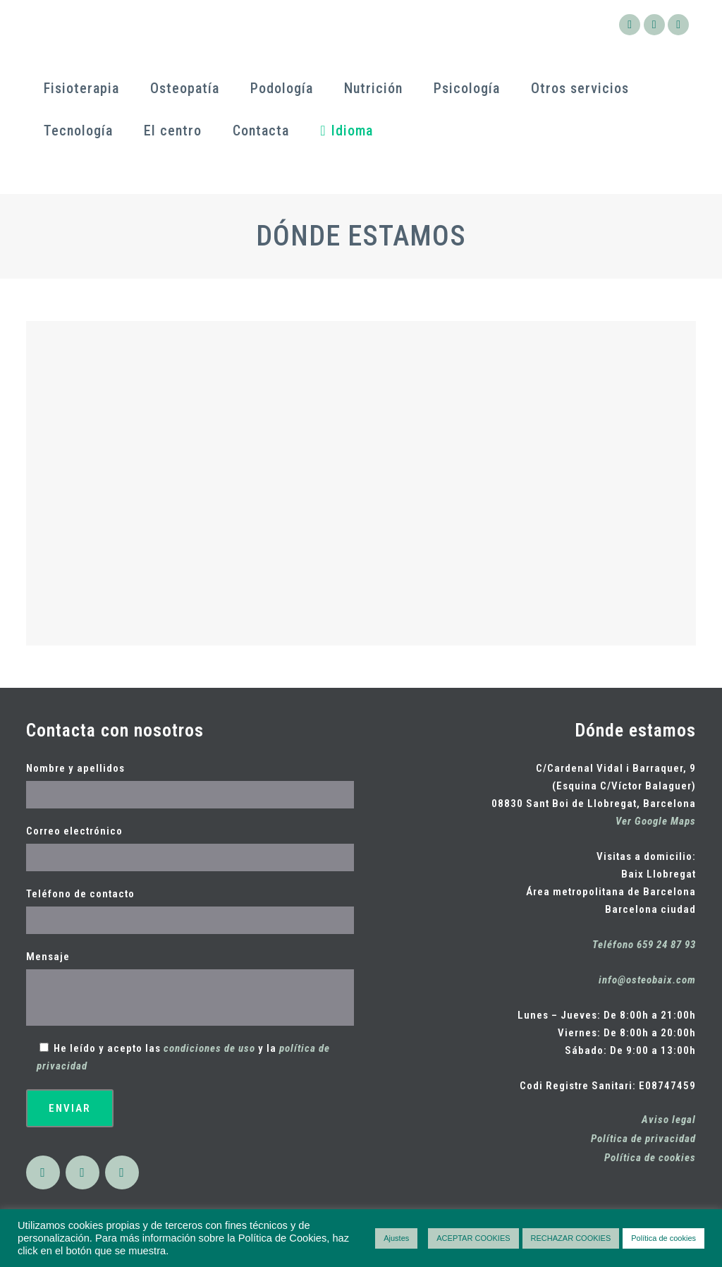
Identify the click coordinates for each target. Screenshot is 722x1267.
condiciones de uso (209, 1048)
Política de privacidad (643, 1138)
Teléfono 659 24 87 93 (644, 944)
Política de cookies (650, 1157)
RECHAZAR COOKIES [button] (571, 1238)
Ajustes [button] (396, 1238)
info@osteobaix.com (647, 980)
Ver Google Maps (656, 821)
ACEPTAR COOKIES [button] (473, 1238)
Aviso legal (669, 1119)
